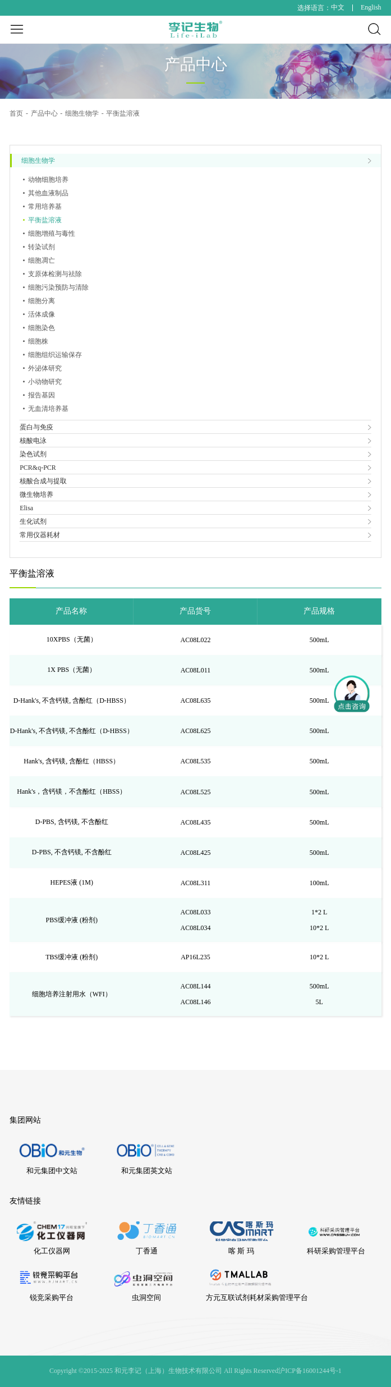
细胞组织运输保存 (55, 355)
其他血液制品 (48, 193)
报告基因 (41, 395)
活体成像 (41, 314)
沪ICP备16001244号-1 (310, 1371)
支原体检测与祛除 (55, 274)
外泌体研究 (45, 368)
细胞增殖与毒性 (51, 233)
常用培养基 (45, 206)
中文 (337, 7)
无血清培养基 (48, 409)
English (371, 7)
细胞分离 (41, 301)
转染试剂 (41, 247)
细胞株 (38, 341)
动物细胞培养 (48, 180)
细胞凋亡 (41, 260)
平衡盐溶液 (45, 220)
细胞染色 (41, 328)
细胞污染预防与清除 (58, 287)
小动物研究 (45, 382)
